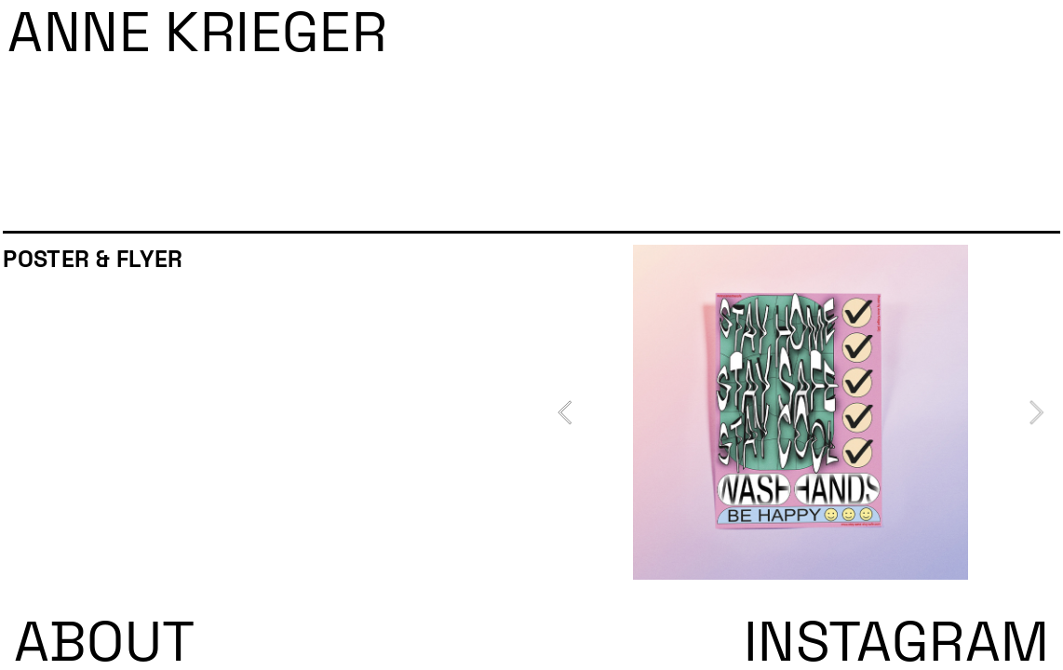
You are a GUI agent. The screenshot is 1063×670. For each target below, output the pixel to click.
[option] (800, 412)
